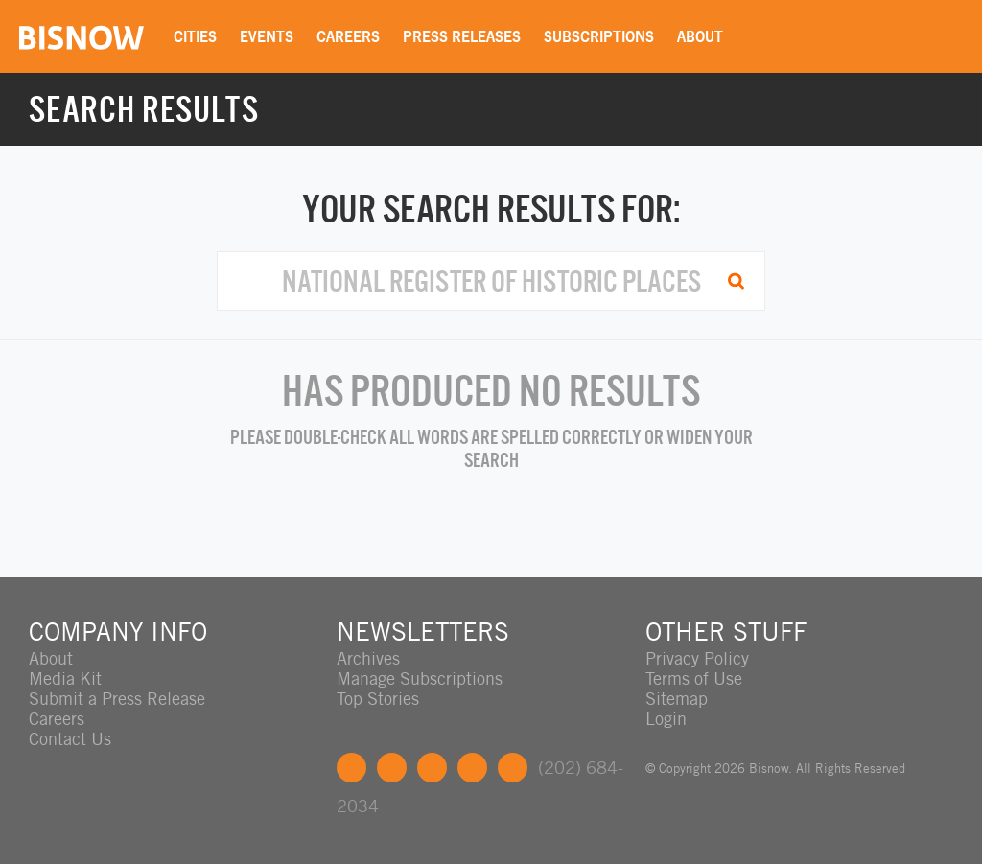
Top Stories (378, 699)
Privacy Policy (697, 658)
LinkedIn (432, 767)
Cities (195, 36)
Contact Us (70, 739)
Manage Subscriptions (420, 678)
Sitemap (676, 699)
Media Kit (65, 678)
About (700, 36)
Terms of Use (693, 678)
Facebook (351, 767)
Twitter (392, 767)
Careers (348, 36)
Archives (368, 658)
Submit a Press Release (117, 699)
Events (266, 36)
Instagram (472, 767)
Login (666, 719)
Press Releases (462, 36)
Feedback (512, 767)
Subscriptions (599, 36)
